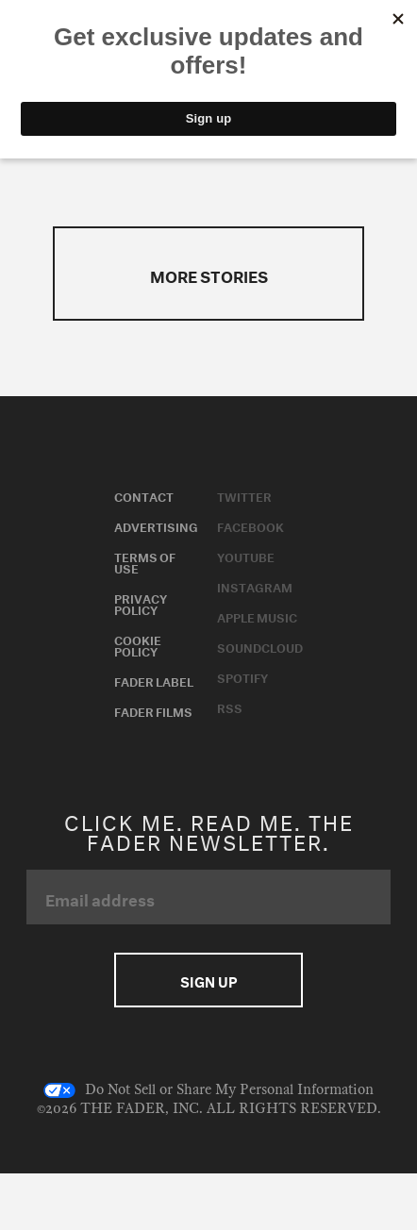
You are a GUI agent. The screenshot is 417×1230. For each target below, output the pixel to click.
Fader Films (153, 710)
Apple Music (257, 616)
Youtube (246, 555)
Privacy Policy (140, 603)
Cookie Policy (137, 644)
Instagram (254, 585)
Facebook (250, 525)
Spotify (242, 676)
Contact (144, 495)
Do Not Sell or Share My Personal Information (208, 1090)
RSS (229, 706)
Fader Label (153, 680)
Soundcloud (260, 646)
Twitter (244, 495)
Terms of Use (144, 561)
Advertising (156, 525)
